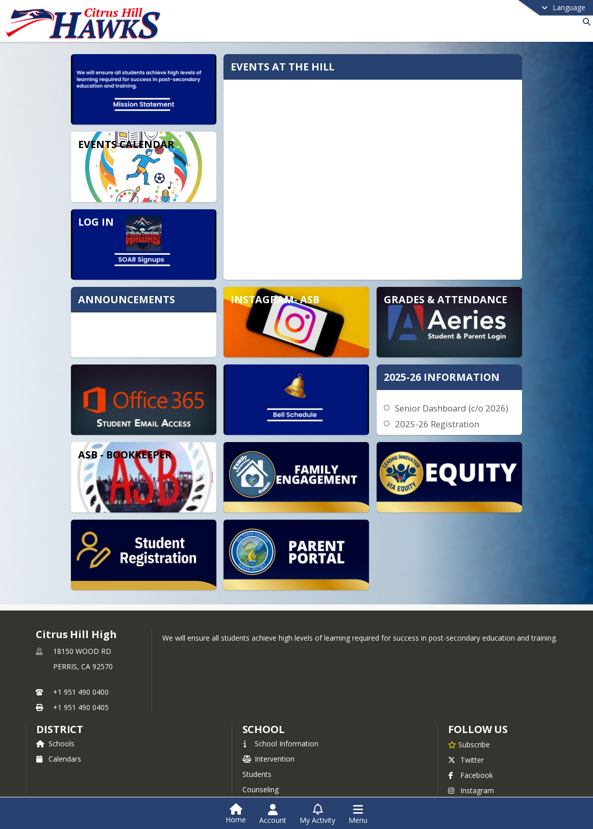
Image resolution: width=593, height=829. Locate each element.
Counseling (260, 769)
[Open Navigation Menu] (358, 814)
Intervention (268, 739)
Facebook (470, 755)
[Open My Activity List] (317, 814)
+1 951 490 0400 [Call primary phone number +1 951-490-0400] (81, 672)
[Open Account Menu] (272, 814)
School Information (280, 723)
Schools (55, 723)
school (263, 709)
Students (256, 754)
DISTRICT (59, 709)
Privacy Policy (476, 786)
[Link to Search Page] (584, 22)
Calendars (58, 739)
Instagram (471, 770)
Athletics (262, 785)
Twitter (466, 740)
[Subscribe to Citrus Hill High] (469, 724)
